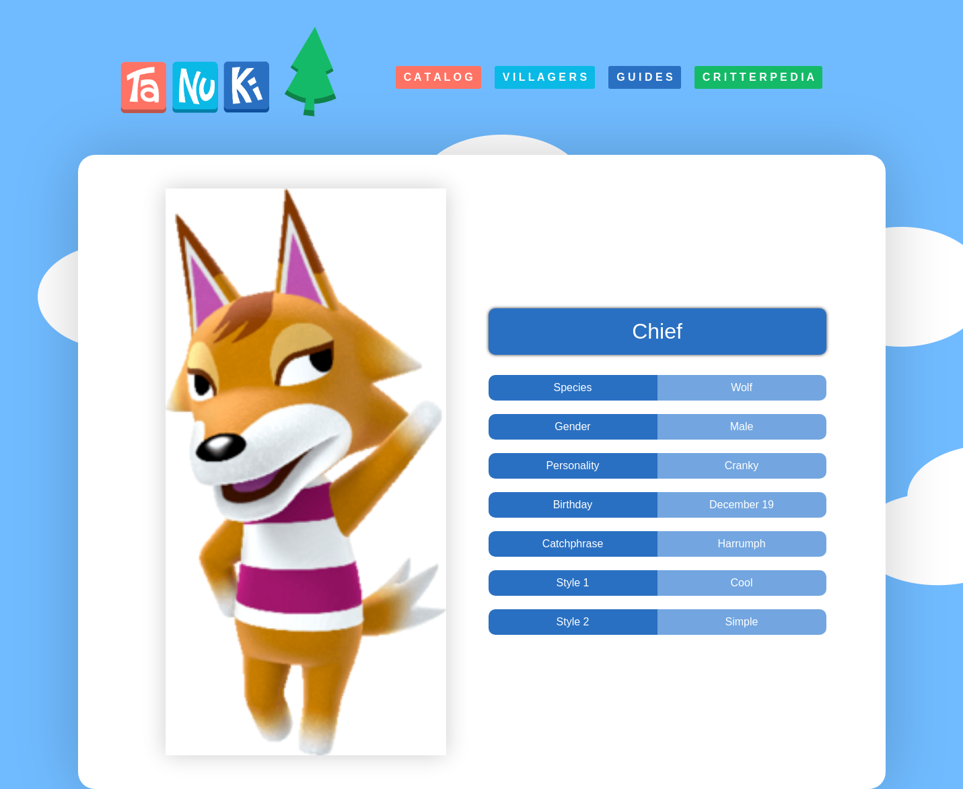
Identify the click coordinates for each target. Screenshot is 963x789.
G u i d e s (644, 77)
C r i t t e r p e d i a (758, 77)
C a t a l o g (438, 77)
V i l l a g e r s (545, 77)
